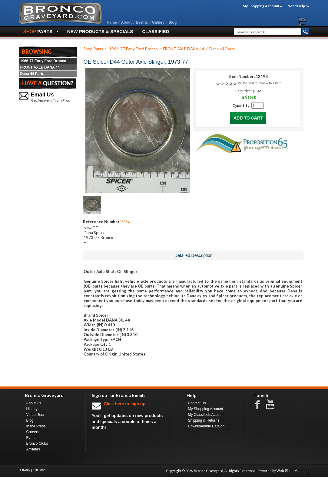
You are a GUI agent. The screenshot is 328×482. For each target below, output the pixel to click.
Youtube (273, 404)
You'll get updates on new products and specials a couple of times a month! (130, 415)
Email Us (42, 95)
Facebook (260, 404)
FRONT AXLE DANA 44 (40, 67)
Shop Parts (93, 48)
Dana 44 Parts (32, 74)
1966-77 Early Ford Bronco (43, 61)
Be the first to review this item (259, 83)
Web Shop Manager (293, 471)
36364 (125, 222)
